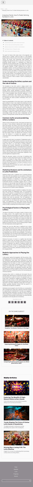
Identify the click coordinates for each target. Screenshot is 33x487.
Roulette (16, 469)
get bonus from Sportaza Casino (24, 163)
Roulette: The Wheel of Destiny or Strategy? (17, 328)
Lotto (6, 9)
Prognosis (15, 474)
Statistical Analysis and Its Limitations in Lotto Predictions (15, 46)
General (16, 476)
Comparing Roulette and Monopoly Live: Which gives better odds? (16, 362)
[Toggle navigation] (3, 2)
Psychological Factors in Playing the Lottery (12, 49)
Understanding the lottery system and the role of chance (14, 42)
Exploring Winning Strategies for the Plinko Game (16, 345)
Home (2, 9)
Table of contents (8, 40)
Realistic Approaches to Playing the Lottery (12, 51)
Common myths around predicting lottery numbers (14, 44)
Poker (15, 467)
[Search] (16, 480)
